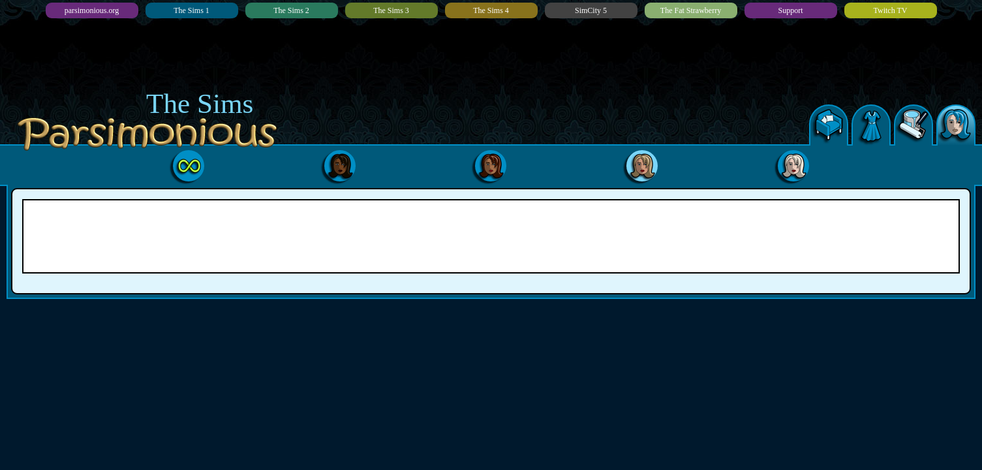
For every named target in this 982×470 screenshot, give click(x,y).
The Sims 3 (391, 10)
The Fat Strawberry (690, 10)
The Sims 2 (291, 10)
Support (790, 10)
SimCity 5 (591, 10)
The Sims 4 (491, 10)
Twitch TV (891, 10)
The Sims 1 (191, 10)
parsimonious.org (92, 10)
